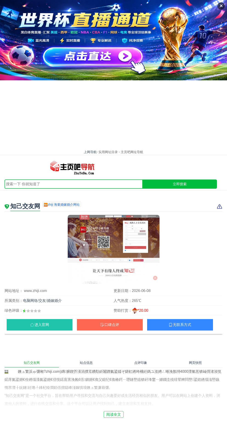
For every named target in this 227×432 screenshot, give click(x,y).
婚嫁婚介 (54, 301)
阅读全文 (113, 414)
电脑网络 (30, 301)
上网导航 (90, 152)
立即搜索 (180, 184)
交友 (42, 301)
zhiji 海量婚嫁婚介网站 (64, 204)
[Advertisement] (113, 115)
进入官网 (41, 325)
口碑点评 (111, 325)
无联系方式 (182, 325)
